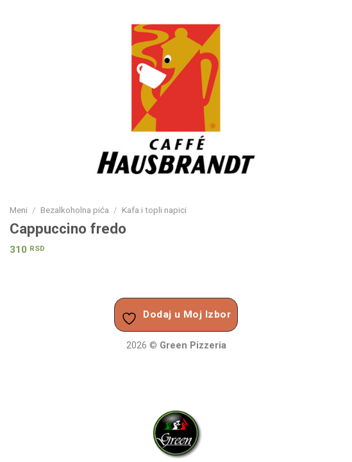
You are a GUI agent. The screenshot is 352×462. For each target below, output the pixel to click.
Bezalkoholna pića (74, 210)
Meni (19, 210)
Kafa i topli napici (154, 210)
